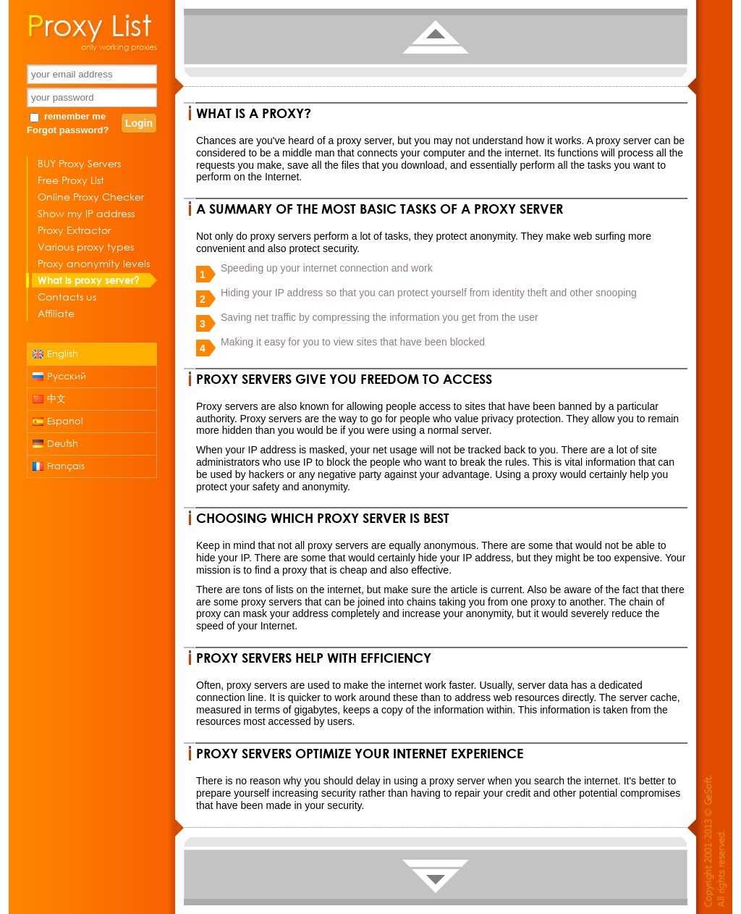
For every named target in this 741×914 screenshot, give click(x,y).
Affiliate (56, 313)
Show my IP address (86, 213)
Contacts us (67, 296)
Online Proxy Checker (91, 197)
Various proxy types (86, 246)
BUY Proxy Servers (79, 163)
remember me (75, 116)
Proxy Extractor (74, 230)
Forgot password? (68, 130)
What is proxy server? (89, 280)
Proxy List (89, 24)
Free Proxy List (71, 180)
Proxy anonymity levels (94, 263)
